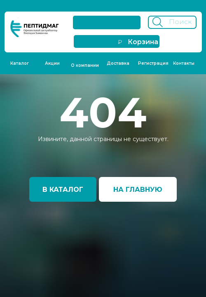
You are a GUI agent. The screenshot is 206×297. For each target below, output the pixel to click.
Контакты (183, 63)
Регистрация (153, 63)
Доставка (118, 63)
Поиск (180, 22)
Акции (52, 63)
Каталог (19, 63)
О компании (85, 65)
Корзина (143, 42)
